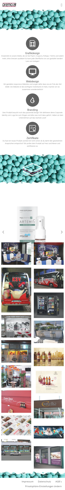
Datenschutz (44, 481)
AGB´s (59, 481)
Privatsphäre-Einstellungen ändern (43, 486)
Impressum (28, 481)
